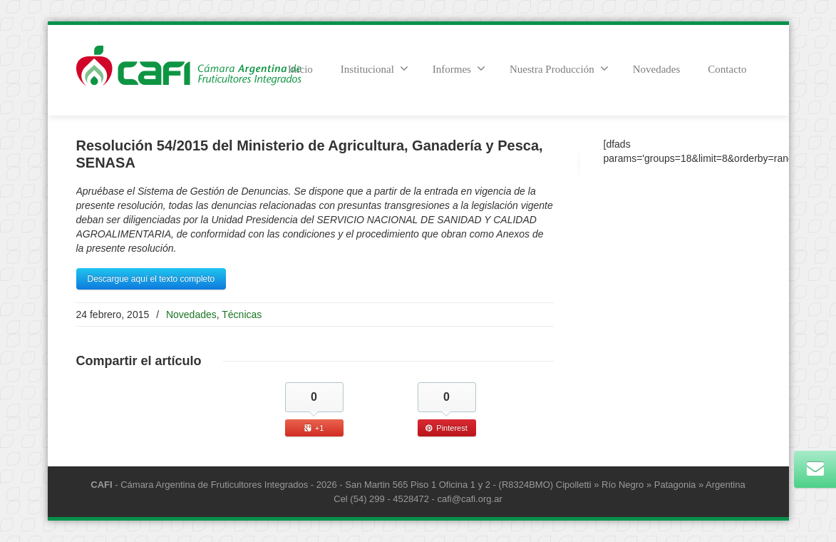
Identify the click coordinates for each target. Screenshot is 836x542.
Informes (459, 68)
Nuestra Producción (559, 68)
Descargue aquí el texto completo (151, 279)
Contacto (727, 69)
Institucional (374, 68)
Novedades (657, 69)
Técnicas (242, 314)
